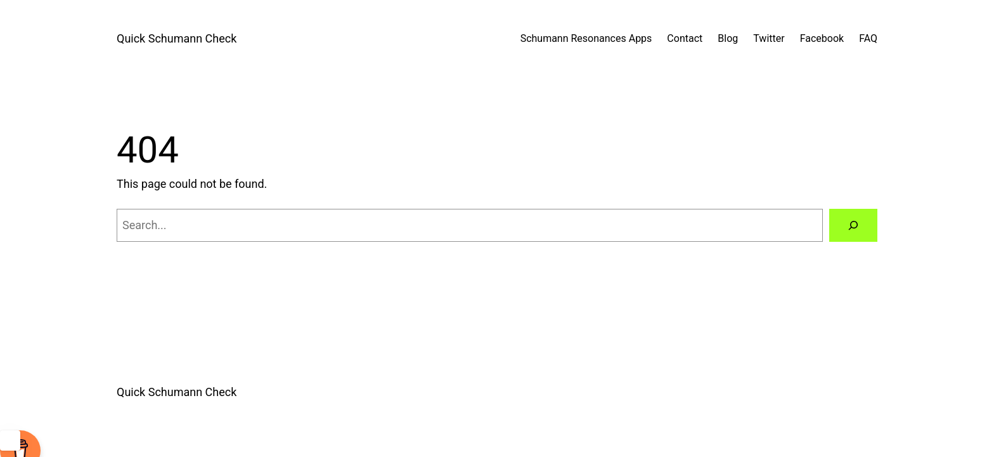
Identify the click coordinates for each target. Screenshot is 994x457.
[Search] (853, 225)
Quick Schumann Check (176, 38)
